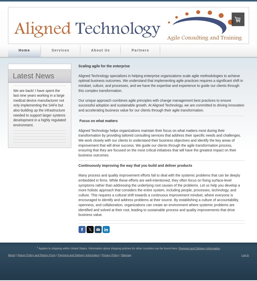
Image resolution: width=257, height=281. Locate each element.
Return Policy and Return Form (37, 255)
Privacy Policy (110, 255)
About (11, 255)
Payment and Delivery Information (199, 248)
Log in (245, 255)
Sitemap (126, 255)
